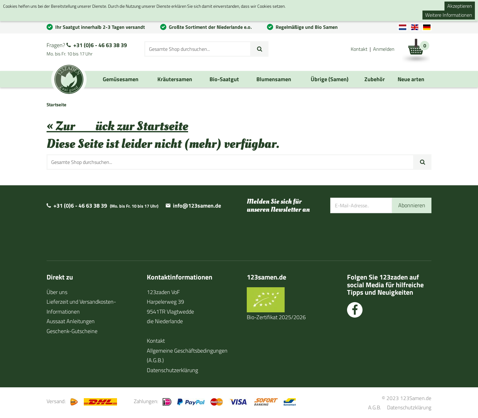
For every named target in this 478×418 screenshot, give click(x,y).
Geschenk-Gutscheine (72, 331)
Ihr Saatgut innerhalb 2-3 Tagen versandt (100, 27)
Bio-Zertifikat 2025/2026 (276, 317)
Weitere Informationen (448, 15)
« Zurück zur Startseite (117, 126)
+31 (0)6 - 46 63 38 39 (100, 45)
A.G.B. (374, 407)
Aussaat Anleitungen (71, 321)
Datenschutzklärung (409, 407)
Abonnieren (411, 205)
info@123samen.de (197, 205)
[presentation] (377, 233)
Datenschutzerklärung (172, 370)
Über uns (57, 292)
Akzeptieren (459, 6)
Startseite (56, 104)
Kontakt (359, 49)
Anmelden (384, 49)
